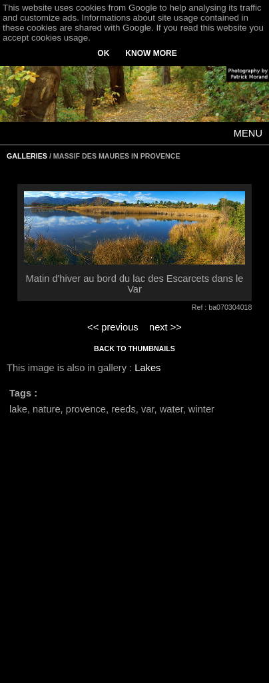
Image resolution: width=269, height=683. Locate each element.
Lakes (147, 367)
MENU (248, 133)
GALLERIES (27, 156)
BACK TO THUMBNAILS (134, 348)
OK (103, 53)
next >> (165, 327)
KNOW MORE (150, 53)
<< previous (112, 327)
